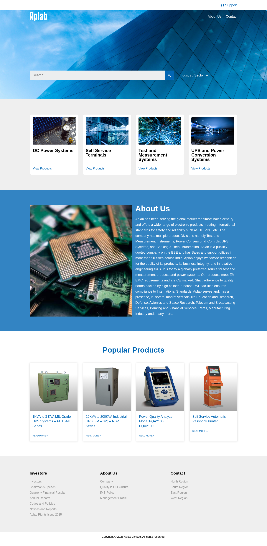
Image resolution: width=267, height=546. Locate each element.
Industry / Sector (194, 75)
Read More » (40, 435)
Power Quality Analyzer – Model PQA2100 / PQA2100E (157, 421)
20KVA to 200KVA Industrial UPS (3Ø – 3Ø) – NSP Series (106, 421)
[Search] (169, 75)
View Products (42, 168)
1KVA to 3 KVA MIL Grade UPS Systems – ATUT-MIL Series (51, 421)
